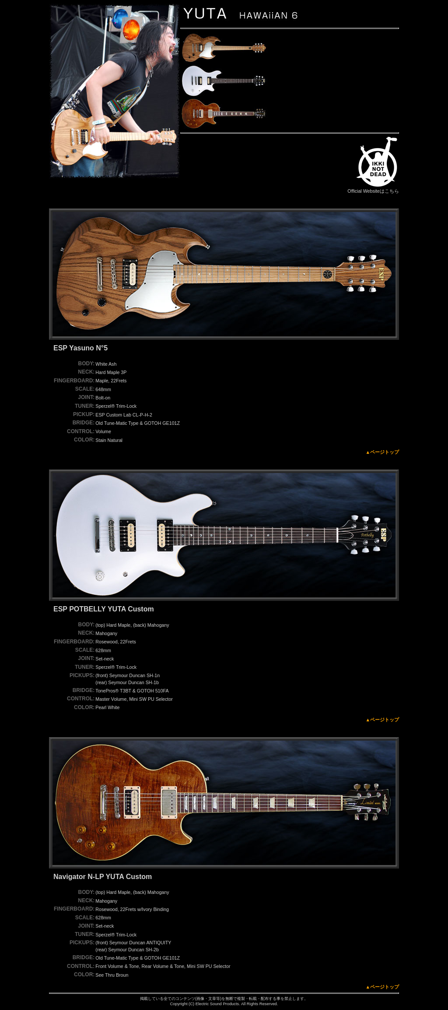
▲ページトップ (382, 452)
